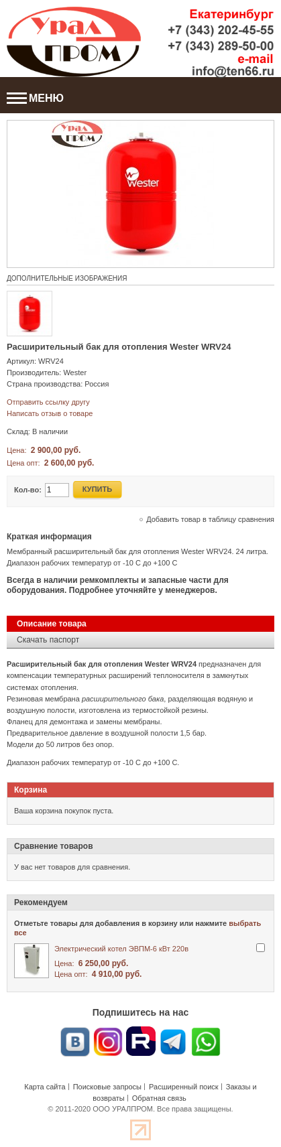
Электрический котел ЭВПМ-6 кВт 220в (121, 949)
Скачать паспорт (48, 640)
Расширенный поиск (184, 1087)
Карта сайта (44, 1087)
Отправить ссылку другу (48, 402)
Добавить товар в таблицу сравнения (210, 519)
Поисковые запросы (107, 1087)
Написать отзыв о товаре (50, 413)
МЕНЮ (35, 98)
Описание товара (52, 623)
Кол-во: (28, 490)
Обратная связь (159, 1098)
